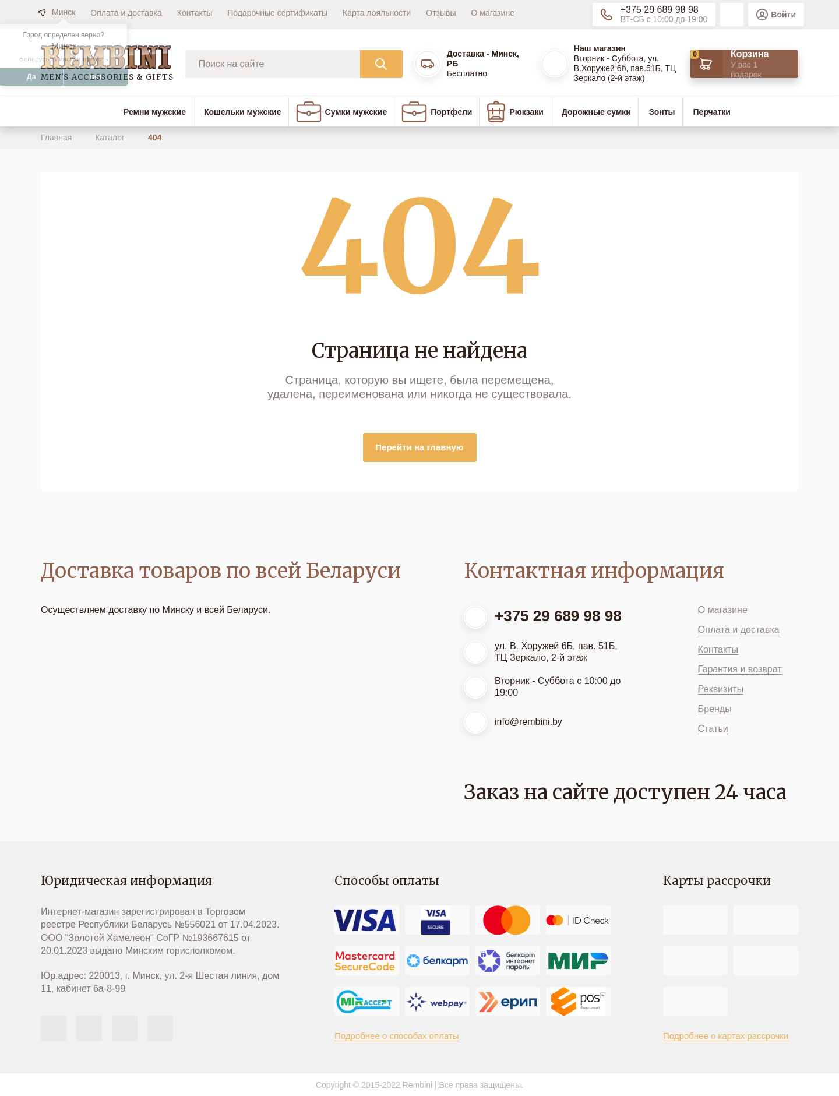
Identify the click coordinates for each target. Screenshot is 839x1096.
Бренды (715, 709)
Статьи (713, 729)
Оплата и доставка (125, 12)
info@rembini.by (528, 722)
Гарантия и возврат (740, 669)
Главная (57, 137)
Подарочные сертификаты (277, 12)
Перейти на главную (419, 447)
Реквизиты (720, 689)
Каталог (111, 137)
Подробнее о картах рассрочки (725, 1036)
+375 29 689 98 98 (660, 10)
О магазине (492, 12)
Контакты (194, 12)
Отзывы (441, 12)
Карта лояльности (377, 12)
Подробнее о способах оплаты (396, 1036)
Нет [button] (95, 77)
